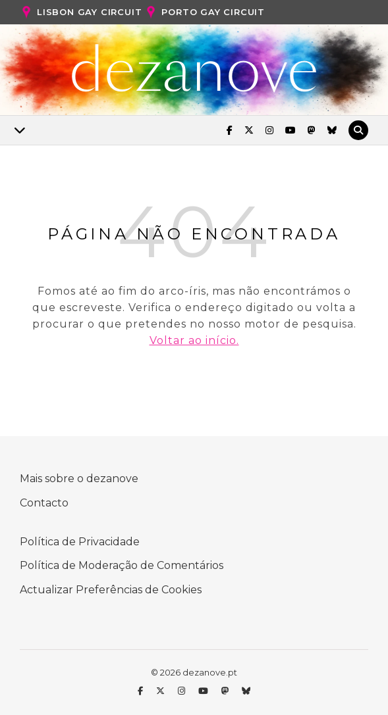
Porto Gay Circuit (204, 12)
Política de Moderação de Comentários (121, 565)
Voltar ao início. (194, 340)
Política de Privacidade (80, 541)
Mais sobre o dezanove (79, 478)
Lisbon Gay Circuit (81, 12)
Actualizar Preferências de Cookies (111, 589)
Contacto (44, 503)
